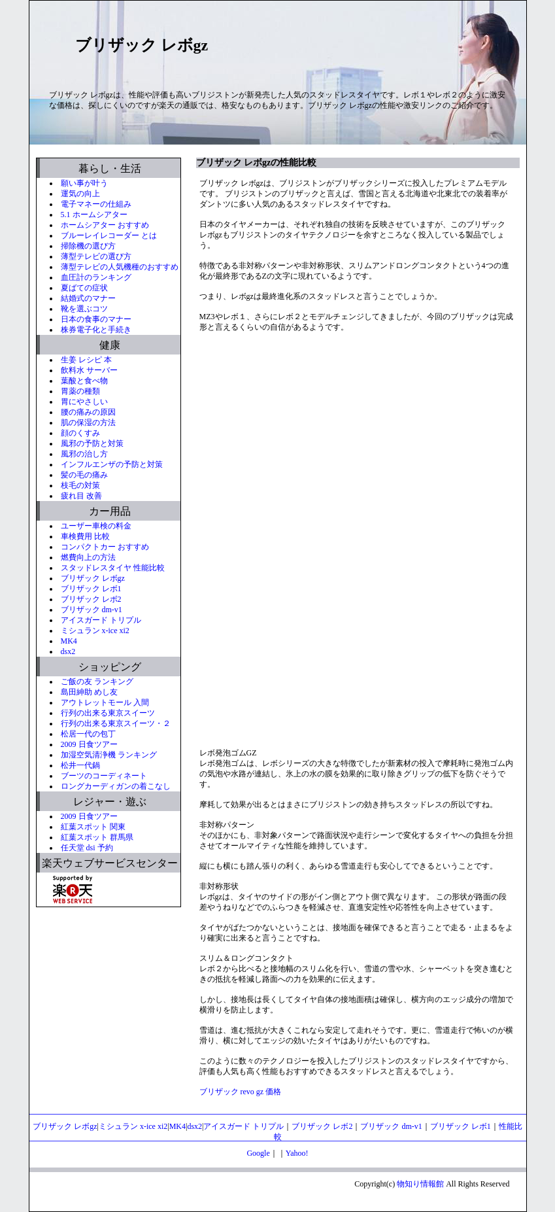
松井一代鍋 (80, 765)
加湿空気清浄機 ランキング (109, 754)
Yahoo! (297, 1153)
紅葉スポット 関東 (93, 826)
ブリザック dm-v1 (91, 609)
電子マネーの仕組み (96, 204)
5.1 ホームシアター (94, 214)
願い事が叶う (84, 183)
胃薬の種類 (80, 391)
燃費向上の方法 (88, 557)
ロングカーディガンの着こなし (116, 786)
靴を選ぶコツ (84, 308)
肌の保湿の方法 (88, 422)
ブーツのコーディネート (104, 775)
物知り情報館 (420, 1183)
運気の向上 (80, 193)
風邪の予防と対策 (92, 443)
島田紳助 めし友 (89, 692)
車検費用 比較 (85, 536)
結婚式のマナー (88, 298)
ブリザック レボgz (93, 578)
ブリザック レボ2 (91, 599)
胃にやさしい (84, 401)
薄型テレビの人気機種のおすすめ (119, 266)
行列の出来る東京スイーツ (108, 713)
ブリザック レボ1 (91, 588)
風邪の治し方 (84, 454)
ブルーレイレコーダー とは (109, 235)
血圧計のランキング (96, 277)
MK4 (69, 641)
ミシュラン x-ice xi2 (95, 630)
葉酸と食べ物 (84, 380)
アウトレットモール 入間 (105, 702)
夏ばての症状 (84, 287)
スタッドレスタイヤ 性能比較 (113, 567)
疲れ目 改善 (81, 495)
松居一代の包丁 (88, 733)
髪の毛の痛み (84, 474)
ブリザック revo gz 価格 (240, 1091)
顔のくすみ (80, 433)
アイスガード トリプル (101, 620)
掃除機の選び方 (88, 246)
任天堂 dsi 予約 (87, 847)
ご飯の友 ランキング (97, 681)
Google (257, 1153)
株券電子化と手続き (96, 329)
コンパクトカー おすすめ (105, 546)
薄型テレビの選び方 (96, 256)
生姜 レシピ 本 (86, 359)
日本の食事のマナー (96, 319)
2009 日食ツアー (89, 744)
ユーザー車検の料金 (96, 525)
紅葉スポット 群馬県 (97, 837)
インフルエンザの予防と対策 (112, 464)
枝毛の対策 (80, 485)
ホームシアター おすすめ (105, 225)
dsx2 (68, 651)
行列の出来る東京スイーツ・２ (116, 723)
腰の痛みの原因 (88, 412)
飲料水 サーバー (89, 370)
